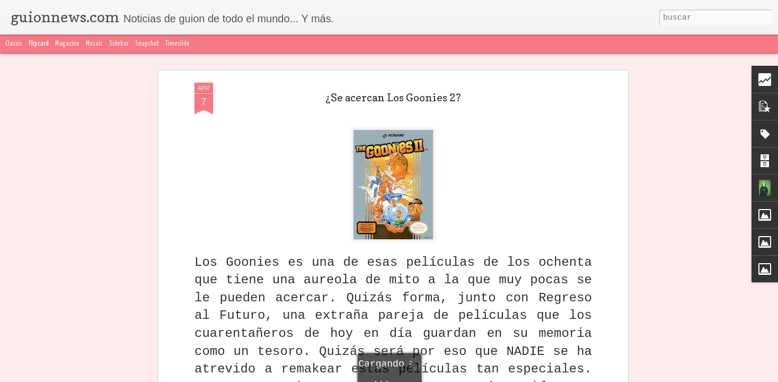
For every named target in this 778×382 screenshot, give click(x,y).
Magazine (67, 43)
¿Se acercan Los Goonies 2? (393, 97)
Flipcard (39, 43)
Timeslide (177, 43)
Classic (13, 43)
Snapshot (147, 43)
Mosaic (94, 43)
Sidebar (119, 43)
